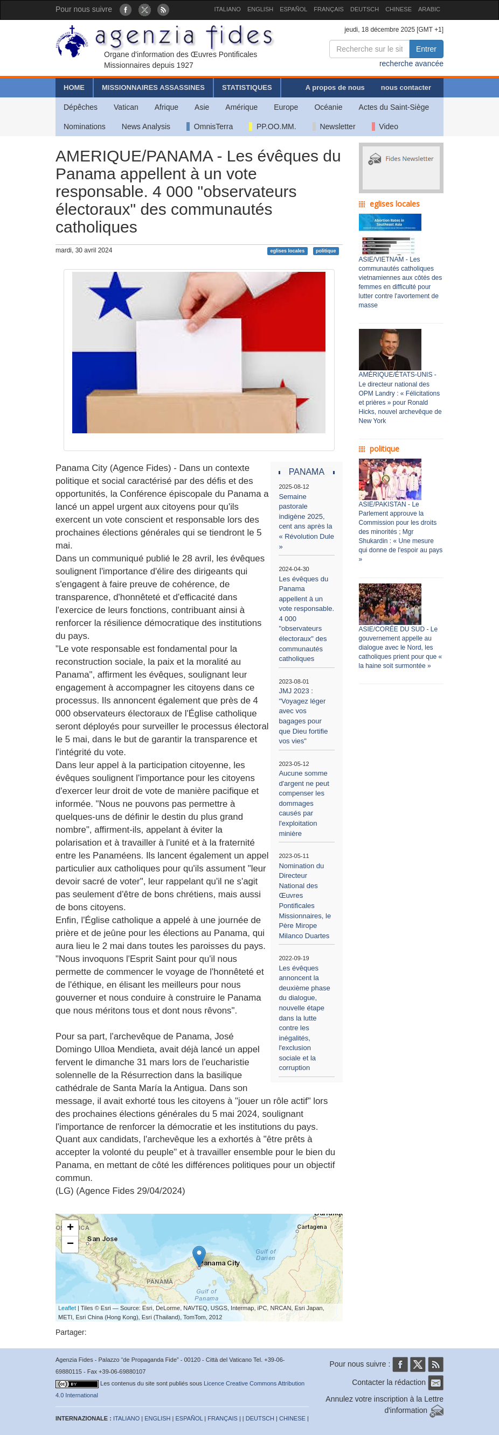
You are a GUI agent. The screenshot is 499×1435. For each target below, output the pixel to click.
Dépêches (81, 107)
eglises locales (288, 251)
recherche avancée (411, 63)
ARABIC (429, 9)
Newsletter (334, 126)
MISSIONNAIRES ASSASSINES (153, 87)
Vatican (126, 107)
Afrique (166, 107)
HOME (74, 87)
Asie (202, 107)
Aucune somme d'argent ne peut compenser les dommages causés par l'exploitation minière (304, 803)
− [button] (70, 1244)
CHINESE (398, 9)
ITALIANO (227, 9)
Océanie (328, 107)
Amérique (241, 107)
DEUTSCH (364, 9)
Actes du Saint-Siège (394, 107)
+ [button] (70, 1228)
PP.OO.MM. (272, 126)
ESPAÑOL (293, 9)
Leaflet (67, 1308)
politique (326, 251)
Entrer (426, 49)
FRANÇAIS (329, 9)
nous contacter (406, 87)
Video (385, 126)
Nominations (85, 126)
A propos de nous (335, 87)
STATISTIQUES (247, 87)
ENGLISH (260, 9)
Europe (286, 107)
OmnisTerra (209, 126)
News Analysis (146, 126)
